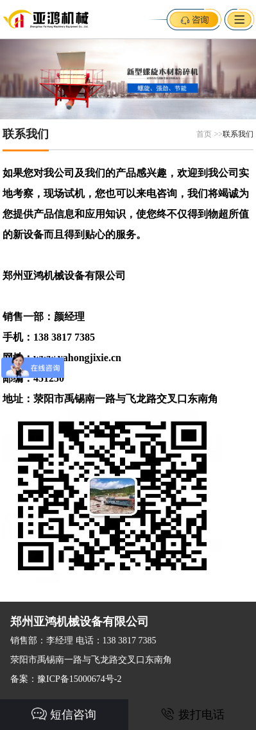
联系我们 (238, 134)
